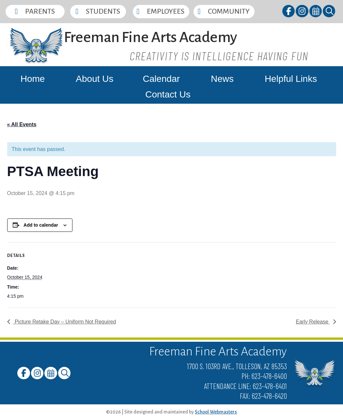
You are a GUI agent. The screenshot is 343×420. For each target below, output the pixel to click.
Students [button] (103, 11)
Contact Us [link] (168, 94)
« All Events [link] (22, 124)
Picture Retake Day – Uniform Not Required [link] (64, 321)
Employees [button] (165, 11)
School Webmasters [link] (216, 411)
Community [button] (229, 11)
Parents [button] (40, 11)
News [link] (222, 79)
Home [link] (33, 79)
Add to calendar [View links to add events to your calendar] (40, 225)
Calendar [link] (161, 79)
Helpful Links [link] (291, 79)
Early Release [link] (313, 321)
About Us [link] (94, 79)
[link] (289, 12)
